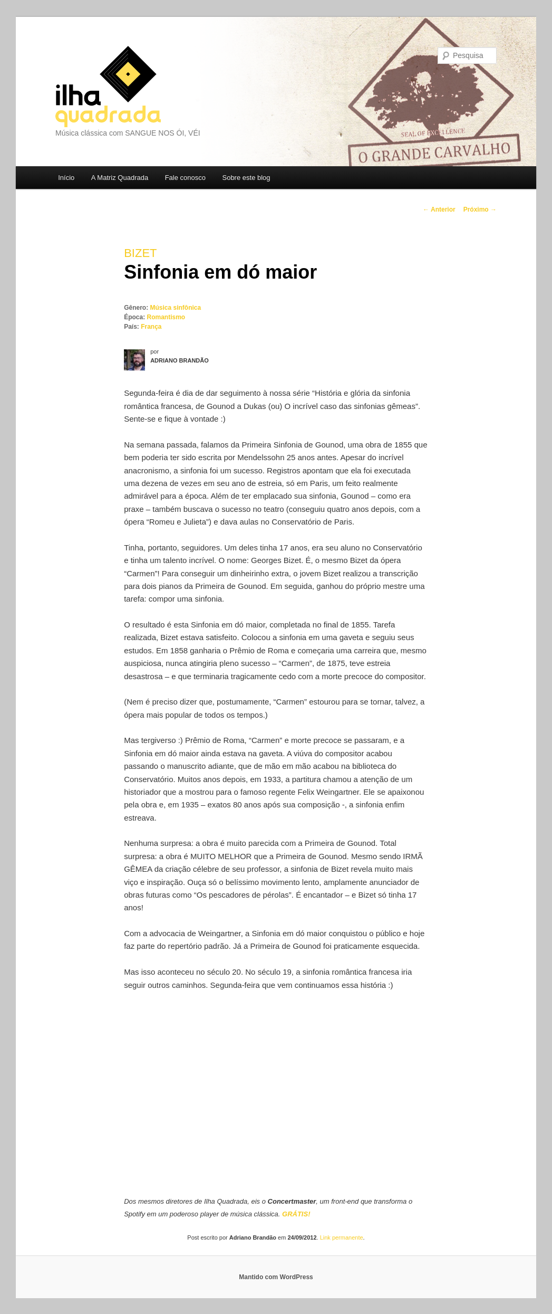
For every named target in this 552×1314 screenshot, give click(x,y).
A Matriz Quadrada (119, 178)
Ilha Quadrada (108, 86)
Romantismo (166, 317)
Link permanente (341, 1237)
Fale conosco (185, 178)
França (151, 326)
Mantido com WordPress (276, 1277)
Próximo (480, 209)
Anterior (439, 209)
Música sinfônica (175, 307)
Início (66, 178)
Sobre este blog (246, 178)
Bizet (140, 253)
